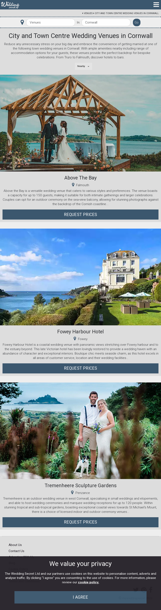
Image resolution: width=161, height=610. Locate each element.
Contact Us (16, 551)
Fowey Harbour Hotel (80, 332)
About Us (15, 545)
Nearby (81, 66)
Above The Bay (80, 178)
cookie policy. (88, 582)
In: (78, 22)
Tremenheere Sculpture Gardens (81, 485)
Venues (88, 13)
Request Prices (80, 214)
